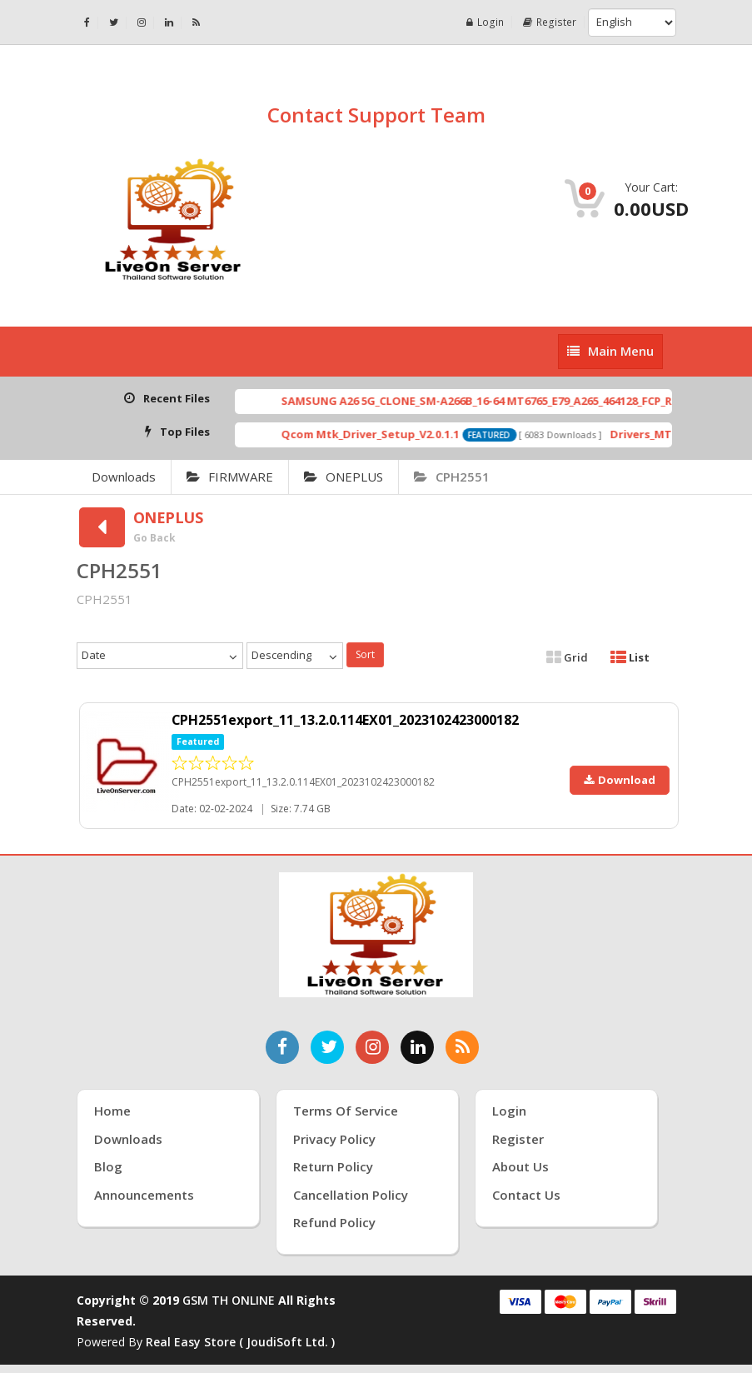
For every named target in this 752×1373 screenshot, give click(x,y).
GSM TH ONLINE (228, 1300)
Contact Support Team (376, 114)
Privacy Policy (334, 1139)
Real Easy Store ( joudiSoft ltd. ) (240, 1342)
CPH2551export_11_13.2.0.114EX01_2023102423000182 (346, 720)
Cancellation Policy (350, 1194)
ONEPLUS (343, 476)
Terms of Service (345, 1110)
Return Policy (333, 1166)
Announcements (144, 1194)
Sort (365, 654)
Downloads (124, 476)
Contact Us (526, 1194)
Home (112, 1110)
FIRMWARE (230, 476)
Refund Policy (334, 1222)
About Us (520, 1166)
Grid (567, 657)
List (630, 657)
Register (550, 22)
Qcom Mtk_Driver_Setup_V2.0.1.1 (395, 434)
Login (487, 22)
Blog (108, 1166)
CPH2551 (452, 476)
